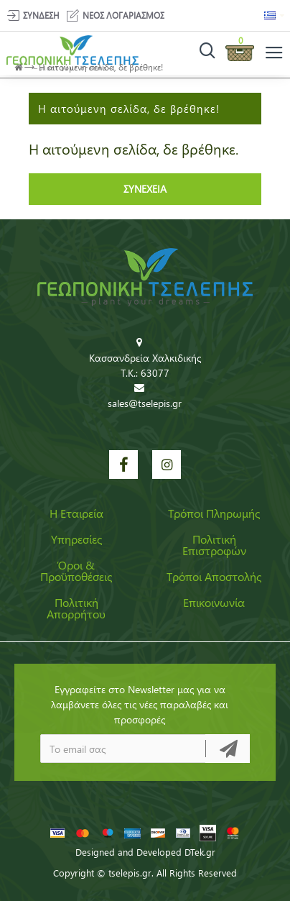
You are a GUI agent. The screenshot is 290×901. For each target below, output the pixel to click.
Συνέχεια (145, 189)
